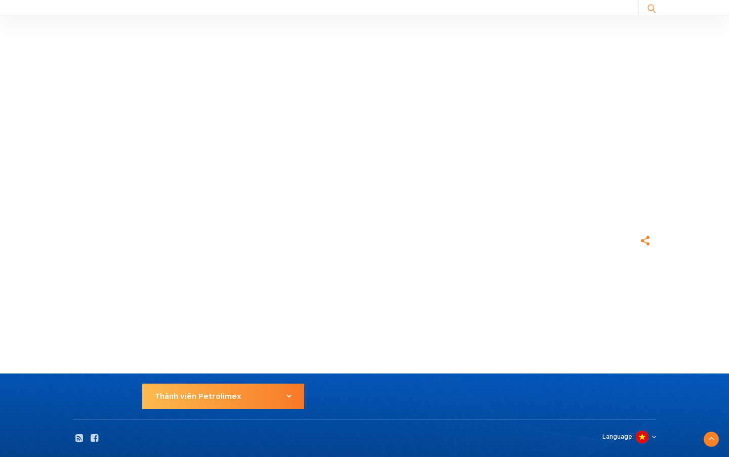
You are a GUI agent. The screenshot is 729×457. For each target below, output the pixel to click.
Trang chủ (91, 205)
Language (617, 436)
